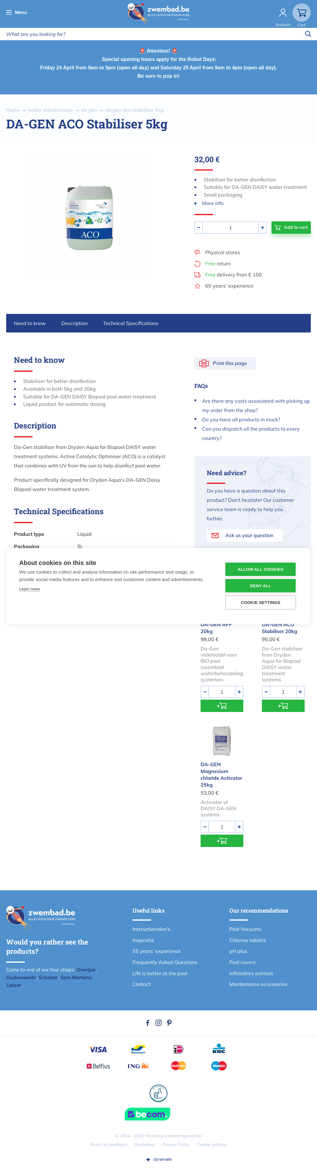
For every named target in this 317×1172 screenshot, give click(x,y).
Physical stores (222, 252)
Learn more (29, 589)
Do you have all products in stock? (241, 419)
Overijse (86, 969)
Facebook (148, 1023)
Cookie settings (212, 1144)
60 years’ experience (229, 286)
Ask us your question (249, 535)
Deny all (260, 586)
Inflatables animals (251, 973)
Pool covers (242, 962)
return (218, 263)
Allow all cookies (260, 569)
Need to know (30, 323)
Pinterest (169, 1023)
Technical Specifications (130, 323)
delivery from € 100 (233, 274)
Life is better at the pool (159, 973)
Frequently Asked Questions (164, 962)
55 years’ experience (156, 951)
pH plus (238, 951)
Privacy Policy (176, 1144)
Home (13, 110)
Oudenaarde (21, 977)
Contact (141, 984)
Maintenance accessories (258, 984)
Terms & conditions (108, 1144)
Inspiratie (143, 940)
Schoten (48, 977)
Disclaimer (145, 1144)
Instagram (158, 1023)
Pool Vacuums (245, 929)
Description (74, 323)
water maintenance (50, 110)
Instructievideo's (151, 929)
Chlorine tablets (247, 940)
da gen (89, 110)
